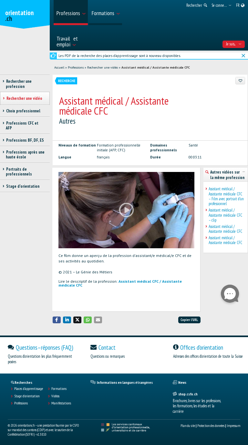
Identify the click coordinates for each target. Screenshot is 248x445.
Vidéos (55, 396)
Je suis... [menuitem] (233, 44)
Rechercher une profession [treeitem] (19, 84)
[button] (57, 320)
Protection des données (210, 425)
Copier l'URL (189, 319)
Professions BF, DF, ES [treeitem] (25, 140)
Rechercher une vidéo (102, 67)
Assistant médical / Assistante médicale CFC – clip (225, 215)
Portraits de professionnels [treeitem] (19, 171)
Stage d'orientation (27, 396)
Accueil (59, 67)
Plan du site (188, 425)
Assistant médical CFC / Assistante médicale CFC (120, 283)
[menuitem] (71, 12)
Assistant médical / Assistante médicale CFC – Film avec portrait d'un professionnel (226, 196)
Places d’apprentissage (28, 388)
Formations (59, 388)
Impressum (233, 425)
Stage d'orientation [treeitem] (22, 186)
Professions (76, 67)
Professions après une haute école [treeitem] (25, 154)
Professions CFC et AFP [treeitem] (22, 125)
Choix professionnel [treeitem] (23, 111)
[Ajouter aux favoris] (240, 80)
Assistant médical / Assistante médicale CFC (155, 67)
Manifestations (61, 403)
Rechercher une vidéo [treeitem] (24, 98)
